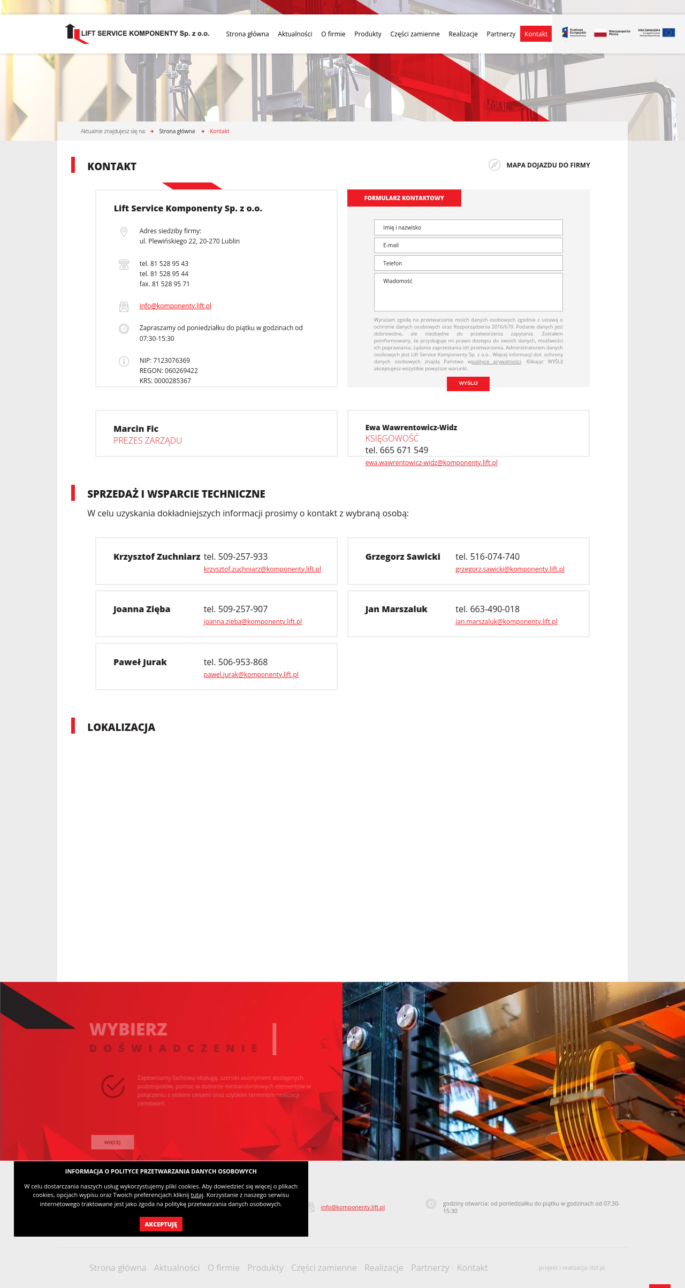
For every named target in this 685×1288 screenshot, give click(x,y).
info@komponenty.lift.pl (175, 305)
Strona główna (247, 34)
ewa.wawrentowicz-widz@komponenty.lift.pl (432, 462)
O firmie (333, 34)
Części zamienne (414, 34)
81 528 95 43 (169, 263)
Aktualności (295, 34)
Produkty (368, 34)
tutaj (197, 1195)
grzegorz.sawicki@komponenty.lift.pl (510, 569)
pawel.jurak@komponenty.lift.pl (251, 674)
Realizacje (463, 34)
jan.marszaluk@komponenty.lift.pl (506, 621)
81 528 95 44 (169, 273)
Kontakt (535, 34)
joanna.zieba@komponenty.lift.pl (253, 621)
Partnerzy (501, 34)
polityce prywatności (496, 361)
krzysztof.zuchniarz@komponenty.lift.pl (262, 569)
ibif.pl (597, 1267)
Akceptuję (161, 1224)
